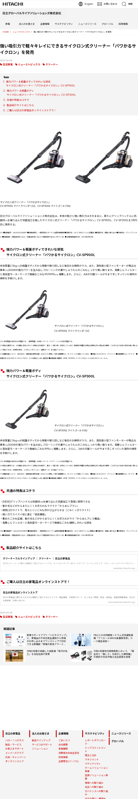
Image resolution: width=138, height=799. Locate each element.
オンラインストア (14, 761)
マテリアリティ (93, 763)
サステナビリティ (64, 24)
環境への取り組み (94, 782)
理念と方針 (90, 755)
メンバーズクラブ (14, 753)
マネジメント (92, 759)
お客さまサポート (14, 748)
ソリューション (40, 748)
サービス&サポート (42, 744)
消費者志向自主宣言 (68, 753)
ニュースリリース (87, 24)
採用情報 (123, 24)
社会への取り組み (94, 787)
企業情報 (44, 24)
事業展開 (63, 748)
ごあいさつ (64, 740)
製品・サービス (13, 744)
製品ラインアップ (41, 740)
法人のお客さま (27, 24)
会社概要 (63, 744)
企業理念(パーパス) (68, 761)
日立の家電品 (12, 733)
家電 (7, 24)
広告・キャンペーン (15, 757)
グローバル (107, 24)
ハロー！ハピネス (14, 740)
